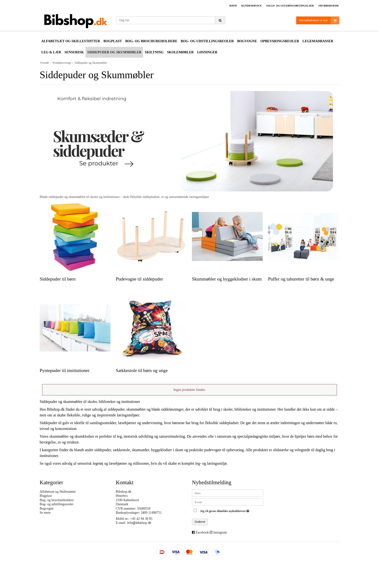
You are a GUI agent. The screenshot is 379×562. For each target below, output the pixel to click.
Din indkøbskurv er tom (319, 20)
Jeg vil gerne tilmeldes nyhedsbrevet (225, 510)
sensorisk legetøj (90, 463)
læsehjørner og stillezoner (129, 463)
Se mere (45, 512)
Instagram (220, 532)
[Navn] (227, 493)
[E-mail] (227, 502)
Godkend (200, 521)
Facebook (202, 532)
